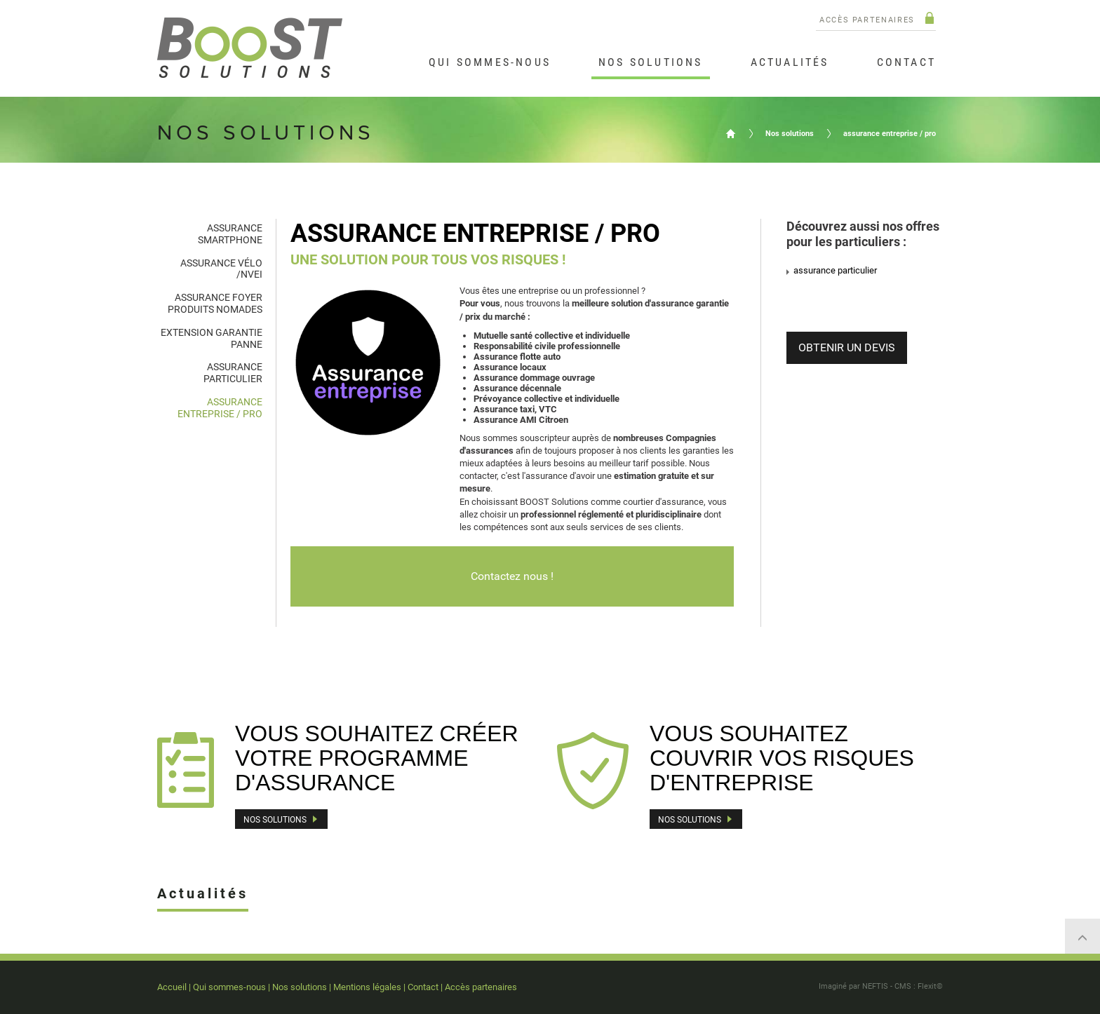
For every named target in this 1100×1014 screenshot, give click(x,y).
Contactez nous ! (512, 576)
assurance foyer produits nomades (215, 303)
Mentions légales (367, 987)
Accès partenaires (867, 20)
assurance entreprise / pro (889, 133)
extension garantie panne (211, 338)
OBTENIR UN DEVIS (846, 347)
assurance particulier (232, 372)
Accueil (730, 133)
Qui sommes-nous (229, 987)
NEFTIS (875, 986)
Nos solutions (789, 133)
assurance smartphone (230, 233)
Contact (423, 987)
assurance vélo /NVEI (221, 268)
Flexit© (930, 986)
